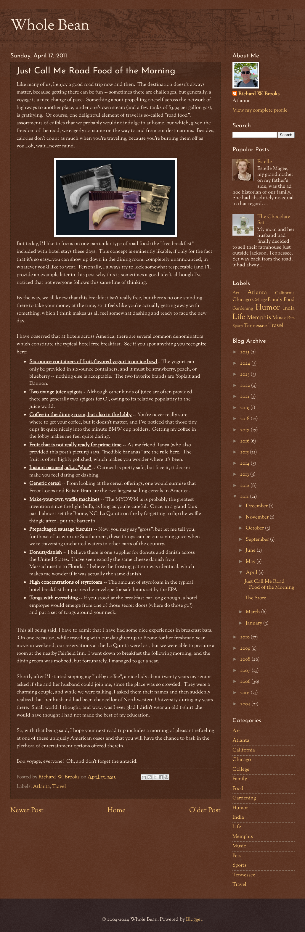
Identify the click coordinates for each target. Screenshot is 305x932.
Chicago (241, 299)
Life (238, 317)
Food (289, 299)
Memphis (259, 317)
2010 (245, 637)
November (258, 517)
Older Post (205, 810)
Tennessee (255, 325)
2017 (245, 430)
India (289, 308)
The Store (255, 598)
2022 (245, 385)
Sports (237, 326)
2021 (245, 396)
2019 (245, 407)
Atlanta (41, 786)
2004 (245, 704)
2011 (245, 496)
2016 (245, 441)
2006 (245, 681)
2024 (245, 363)
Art (235, 293)
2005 (245, 692)
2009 (245, 648)
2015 (245, 452)
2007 (246, 670)
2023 (245, 374)
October (255, 528)
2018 (245, 418)
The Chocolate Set (273, 219)
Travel (59, 786)
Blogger (194, 919)
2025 (245, 352)
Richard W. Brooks (259, 94)
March (253, 612)
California (285, 293)
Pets (291, 318)
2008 (246, 659)
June (251, 550)
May (251, 561)
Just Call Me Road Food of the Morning (269, 584)
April (252, 572)
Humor (268, 307)
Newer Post (27, 810)
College (259, 300)
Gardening (242, 308)
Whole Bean (50, 26)
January (254, 623)
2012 (245, 485)
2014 (245, 463)
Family (275, 299)
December (257, 506)
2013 (245, 474)
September (258, 539)
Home (116, 810)
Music (279, 317)
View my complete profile (260, 110)
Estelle (264, 161)
